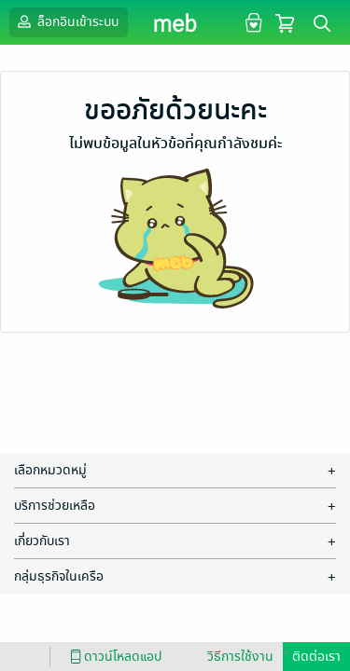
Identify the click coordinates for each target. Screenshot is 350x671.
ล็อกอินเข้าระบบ (66, 21)
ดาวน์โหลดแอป (112, 656)
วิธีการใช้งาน (240, 656)
